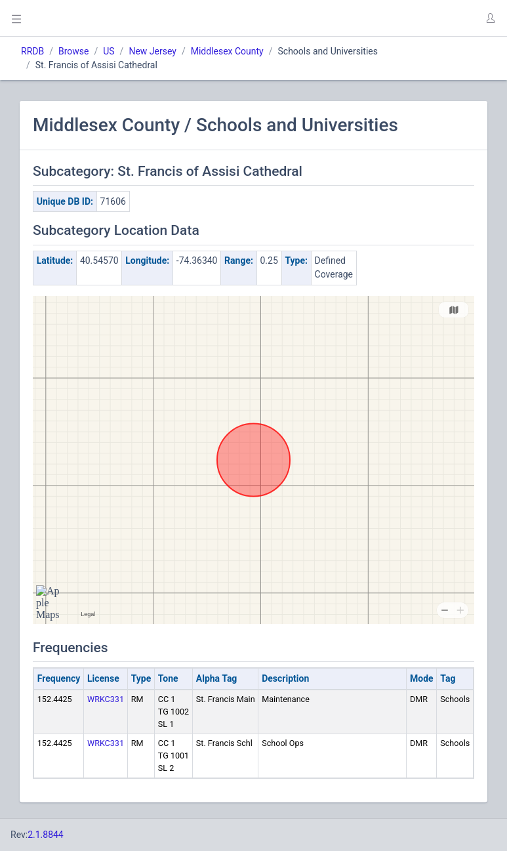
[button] (490, 18)
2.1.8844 (46, 834)
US (108, 51)
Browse (73, 51)
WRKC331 (105, 699)
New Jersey (152, 51)
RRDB (32, 51)
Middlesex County (227, 51)
